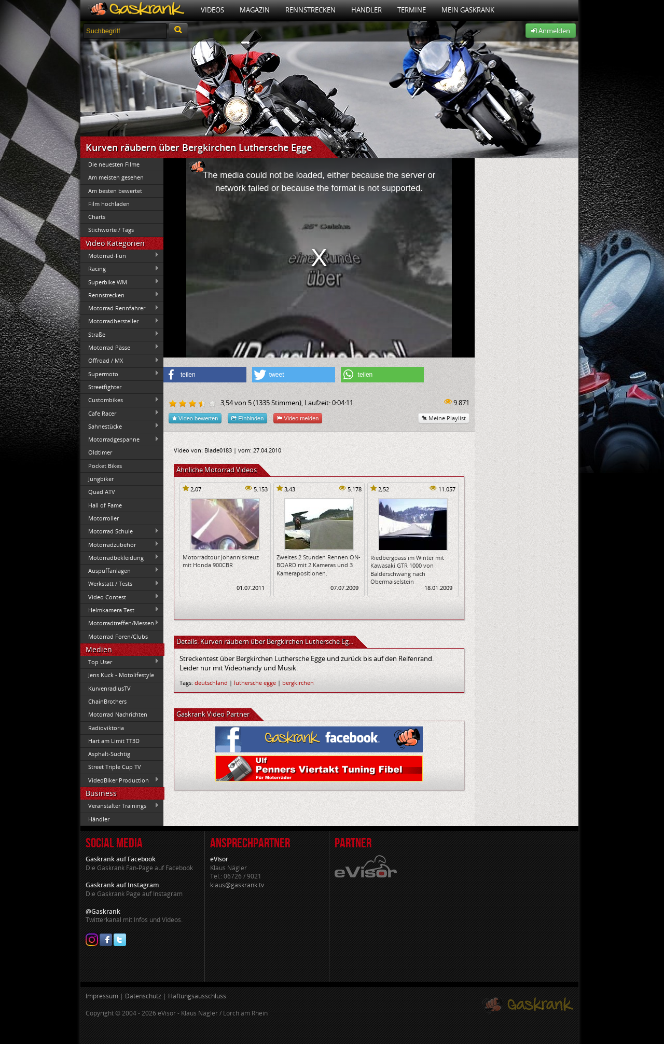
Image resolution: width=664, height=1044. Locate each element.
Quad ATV (101, 492)
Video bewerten (195, 418)
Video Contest (119, 597)
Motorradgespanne (119, 439)
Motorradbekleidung (119, 557)
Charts (96, 217)
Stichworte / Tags (111, 229)
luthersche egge (255, 682)
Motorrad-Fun (119, 255)
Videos (212, 10)
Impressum (102, 996)
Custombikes (119, 400)
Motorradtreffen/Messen (119, 623)
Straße (119, 334)
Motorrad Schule (119, 531)
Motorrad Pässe (119, 347)
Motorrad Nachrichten (117, 714)
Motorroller (103, 518)
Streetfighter (104, 387)
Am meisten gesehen (116, 177)
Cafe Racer (119, 413)
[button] (204, 374)
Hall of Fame (105, 505)
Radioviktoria (106, 728)
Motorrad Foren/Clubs (118, 636)
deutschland (211, 682)
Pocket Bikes (105, 466)
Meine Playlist (444, 418)
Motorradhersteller (119, 321)
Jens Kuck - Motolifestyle (121, 675)
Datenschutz (143, 996)
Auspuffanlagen (119, 570)
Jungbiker (101, 479)
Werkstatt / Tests (119, 584)
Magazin (255, 10)
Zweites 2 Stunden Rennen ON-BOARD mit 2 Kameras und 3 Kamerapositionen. (318, 565)
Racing (119, 269)
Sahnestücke (119, 426)
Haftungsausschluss (197, 996)
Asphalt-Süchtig (109, 754)
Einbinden (247, 418)
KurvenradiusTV (109, 688)
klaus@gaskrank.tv (237, 885)
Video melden (298, 418)
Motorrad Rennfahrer (119, 308)
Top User (119, 661)
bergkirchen (298, 682)
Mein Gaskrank (467, 10)
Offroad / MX (119, 360)
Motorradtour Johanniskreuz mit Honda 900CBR (221, 561)
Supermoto (119, 373)
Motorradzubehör (119, 544)
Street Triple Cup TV (114, 767)
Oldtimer (100, 452)
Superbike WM (119, 282)
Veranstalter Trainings (119, 806)
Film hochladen (109, 204)
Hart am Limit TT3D (114, 741)
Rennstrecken (310, 10)
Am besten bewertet (115, 191)
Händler (366, 10)
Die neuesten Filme (114, 164)
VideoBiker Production (119, 780)
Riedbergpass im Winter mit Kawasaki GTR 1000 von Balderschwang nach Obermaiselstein (407, 569)
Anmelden (550, 30)
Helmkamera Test (119, 610)
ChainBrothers (107, 701)
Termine (411, 10)
